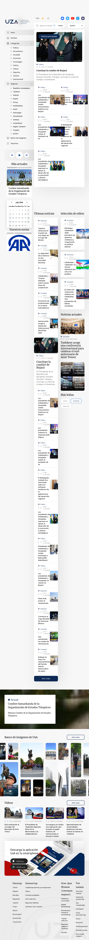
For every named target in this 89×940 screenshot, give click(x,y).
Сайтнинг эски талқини (33, 907)
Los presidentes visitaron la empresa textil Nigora (67, 100)
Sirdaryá (16, 120)
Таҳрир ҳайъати (64, 919)
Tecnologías (17, 62)
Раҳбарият (80, 909)
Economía (17, 58)
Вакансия (79, 922)
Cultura (15, 69)
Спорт (15, 907)
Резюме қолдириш (32, 895)
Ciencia (15, 65)
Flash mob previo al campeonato (43, 600)
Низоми (64, 932)
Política (16, 48)
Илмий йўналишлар (65, 905)
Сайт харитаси (30, 899)
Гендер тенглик (81, 930)
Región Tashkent (19, 126)
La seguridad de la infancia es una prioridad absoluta (43, 258)
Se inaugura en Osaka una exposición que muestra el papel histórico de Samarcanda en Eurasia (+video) (54, 830)
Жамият (15, 891)
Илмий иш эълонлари (65, 900)
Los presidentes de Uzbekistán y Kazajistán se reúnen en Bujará (44, 579)
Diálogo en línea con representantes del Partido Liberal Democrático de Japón (44, 664)
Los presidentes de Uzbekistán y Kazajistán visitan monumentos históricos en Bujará (44, 103)
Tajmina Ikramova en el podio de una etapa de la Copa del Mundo (43, 234)
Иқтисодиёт (17, 914)
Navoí (15, 109)
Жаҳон (15, 910)
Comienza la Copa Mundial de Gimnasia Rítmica (43, 620)
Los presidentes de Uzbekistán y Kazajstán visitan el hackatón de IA (44, 132)
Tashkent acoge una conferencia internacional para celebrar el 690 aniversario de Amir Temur (72, 350)
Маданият (16, 899)
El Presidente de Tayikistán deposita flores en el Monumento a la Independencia (33, 829)
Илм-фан (16, 895)
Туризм (15, 903)
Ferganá (16, 130)
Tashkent (16, 92)
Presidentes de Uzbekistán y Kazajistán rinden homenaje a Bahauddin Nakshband (44, 553)
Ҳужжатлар (17, 918)
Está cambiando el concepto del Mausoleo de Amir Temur (12, 828)
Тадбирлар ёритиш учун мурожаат (38, 887)
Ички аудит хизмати (80, 935)
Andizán (16, 95)
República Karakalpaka (21, 88)
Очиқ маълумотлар (81, 914)
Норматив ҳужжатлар (80, 898)
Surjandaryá (17, 123)
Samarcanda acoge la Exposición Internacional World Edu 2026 (43, 327)
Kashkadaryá (18, 106)
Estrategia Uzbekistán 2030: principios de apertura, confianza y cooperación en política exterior (70, 237)
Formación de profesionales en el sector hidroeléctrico (43, 304)
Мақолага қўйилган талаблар (64, 926)
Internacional (18, 79)
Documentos (18, 51)
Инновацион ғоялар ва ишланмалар (65, 912)
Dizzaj (15, 102)
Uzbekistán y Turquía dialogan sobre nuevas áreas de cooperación (43, 282)
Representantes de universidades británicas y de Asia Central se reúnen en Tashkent (75, 829)
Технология (17, 922)
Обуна (27, 891)
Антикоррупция (82, 926)
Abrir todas (46, 678)
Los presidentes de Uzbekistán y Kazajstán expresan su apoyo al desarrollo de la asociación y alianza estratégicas (44, 169)
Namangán (17, 113)
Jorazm (15, 133)
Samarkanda (17, 116)
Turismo (16, 76)
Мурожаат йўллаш (32, 903)
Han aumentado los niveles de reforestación (43, 640)
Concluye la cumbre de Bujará (51, 70)
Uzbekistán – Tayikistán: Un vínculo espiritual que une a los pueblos (70, 268)
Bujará (15, 98)
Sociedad (16, 55)
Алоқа (78, 919)
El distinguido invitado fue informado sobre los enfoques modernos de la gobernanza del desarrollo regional (66, 135)
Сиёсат (15, 887)
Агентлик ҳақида (79, 892)
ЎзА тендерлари (80, 904)
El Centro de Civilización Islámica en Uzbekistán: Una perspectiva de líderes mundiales (70, 298)
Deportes (16, 72)
